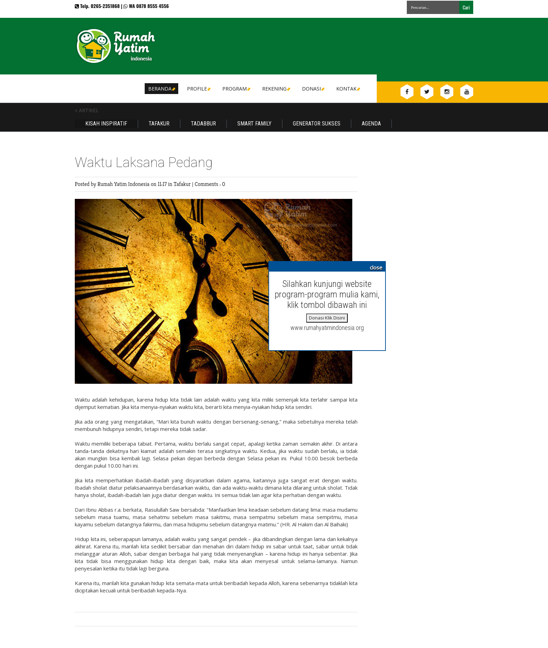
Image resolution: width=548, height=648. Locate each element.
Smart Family (254, 123)
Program (235, 88)
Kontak (347, 88)
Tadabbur (203, 123)
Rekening (275, 88)
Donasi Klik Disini (327, 318)
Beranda (161, 88)
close (376, 267)
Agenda (371, 123)
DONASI (312, 88)
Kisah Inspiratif (106, 123)
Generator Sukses (316, 123)
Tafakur (159, 123)
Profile (198, 88)
